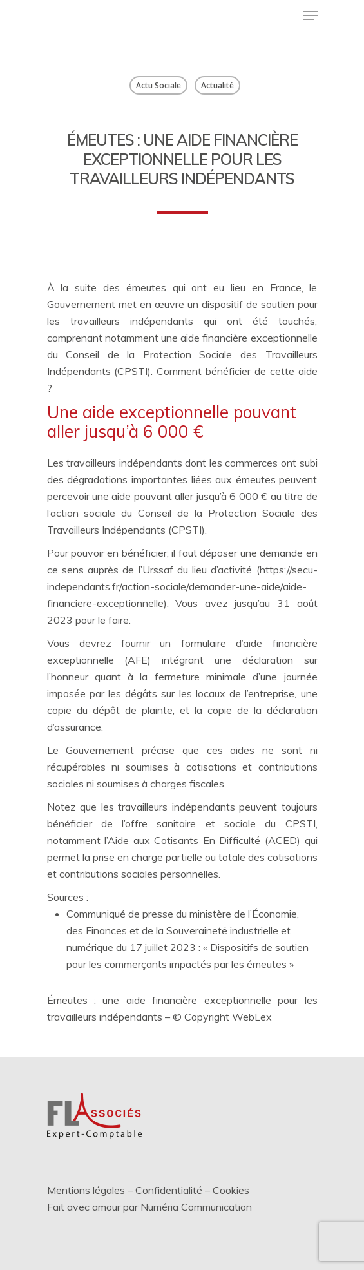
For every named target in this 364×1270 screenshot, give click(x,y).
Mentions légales (86, 1190)
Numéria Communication (196, 1206)
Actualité (217, 85)
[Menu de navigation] (310, 15)
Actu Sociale (158, 85)
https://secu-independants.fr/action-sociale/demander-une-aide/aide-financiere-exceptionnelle (182, 586)
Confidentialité (168, 1190)
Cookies (231, 1190)
